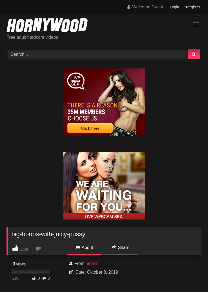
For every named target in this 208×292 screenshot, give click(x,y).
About (84, 247)
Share (120, 247)
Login (174, 7)
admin (93, 263)
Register (193, 7)
